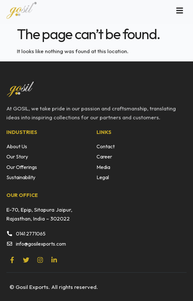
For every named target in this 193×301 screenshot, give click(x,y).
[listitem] (96, 113)
